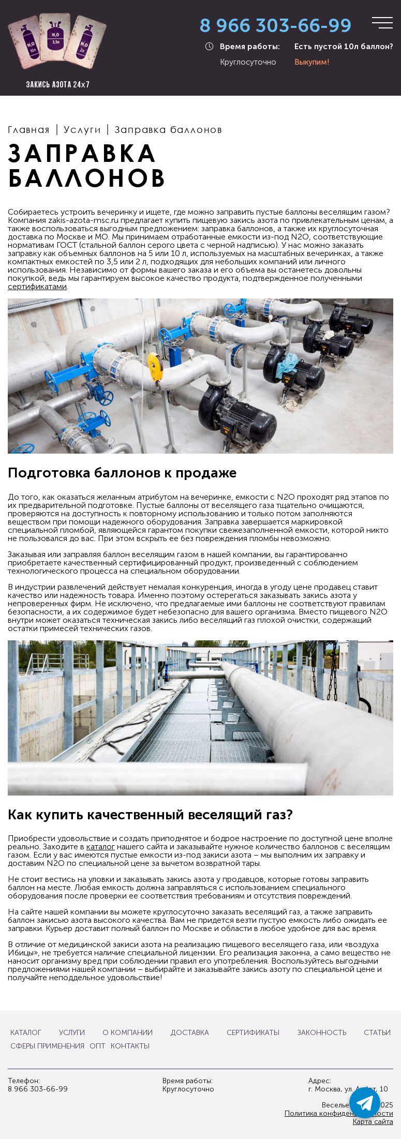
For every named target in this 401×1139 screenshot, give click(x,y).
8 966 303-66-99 (275, 26)
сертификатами (37, 286)
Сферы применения (47, 1046)
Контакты (130, 1046)
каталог (100, 846)
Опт (98, 1046)
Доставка (190, 1033)
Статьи (377, 1033)
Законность (322, 1033)
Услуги (72, 1033)
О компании (127, 1033)
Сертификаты (253, 1033)
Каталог (25, 1033)
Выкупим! (312, 62)
